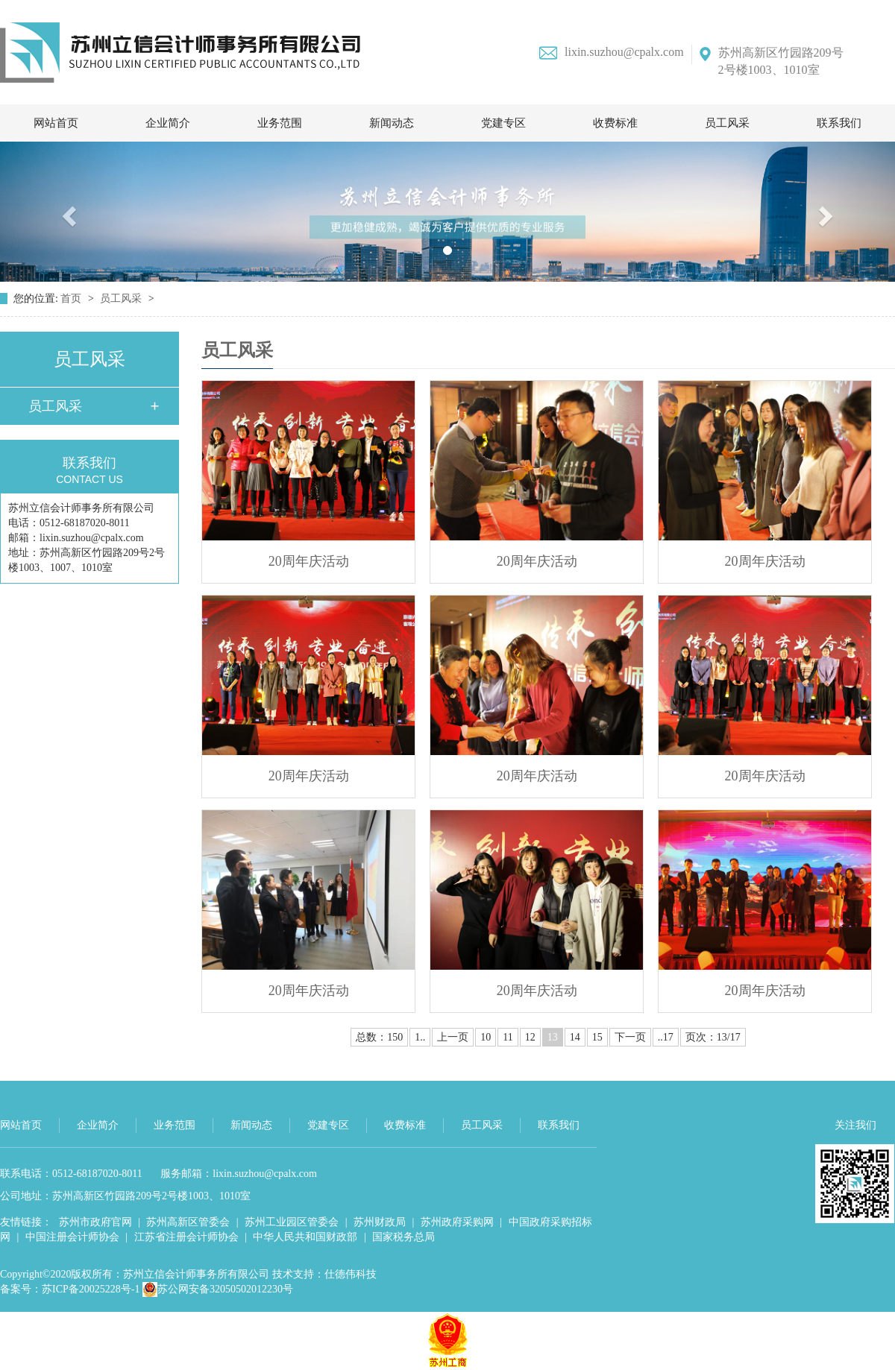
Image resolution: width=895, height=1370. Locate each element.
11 (507, 1037)
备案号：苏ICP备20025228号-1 (69, 1289)
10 (485, 1037)
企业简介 (167, 123)
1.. (420, 1037)
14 (575, 1037)
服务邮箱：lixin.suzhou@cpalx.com (238, 1173)
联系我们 (839, 123)
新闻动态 (391, 123)
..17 (665, 1037)
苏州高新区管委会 (188, 1222)
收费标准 (615, 123)
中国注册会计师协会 (72, 1237)
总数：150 (379, 1037)
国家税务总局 (403, 1237)
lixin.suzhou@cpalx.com (611, 52)
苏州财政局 (380, 1222)
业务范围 (279, 123)
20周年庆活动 (308, 561)
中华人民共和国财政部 (305, 1237)
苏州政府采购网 (457, 1222)
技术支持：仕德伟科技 (324, 1274)
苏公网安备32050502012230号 (217, 1289)
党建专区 (503, 123)
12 (530, 1037)
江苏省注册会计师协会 (186, 1237)
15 (597, 1037)
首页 (72, 298)
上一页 (452, 1037)
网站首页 (56, 123)
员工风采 (727, 123)
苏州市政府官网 (95, 1222)
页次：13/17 (713, 1037)
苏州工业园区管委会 (292, 1222)
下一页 (630, 1037)
